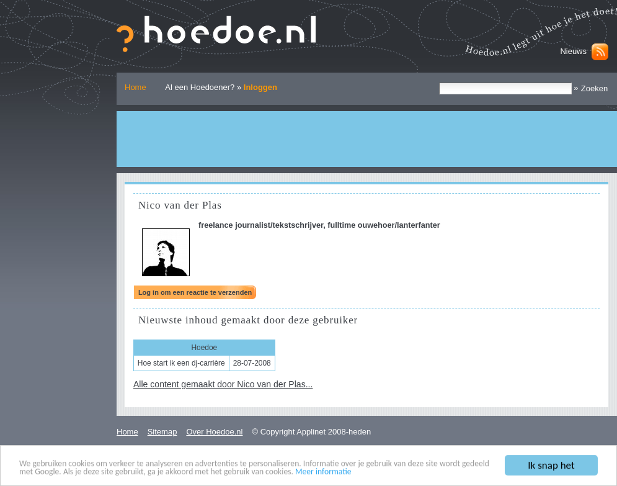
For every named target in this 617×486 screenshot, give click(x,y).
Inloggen (260, 87)
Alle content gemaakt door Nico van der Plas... (223, 384)
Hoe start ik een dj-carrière (181, 363)
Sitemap (162, 431)
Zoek (438, 82)
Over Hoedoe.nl (214, 431)
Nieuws (573, 51)
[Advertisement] (367, 139)
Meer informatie (323, 472)
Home (135, 87)
